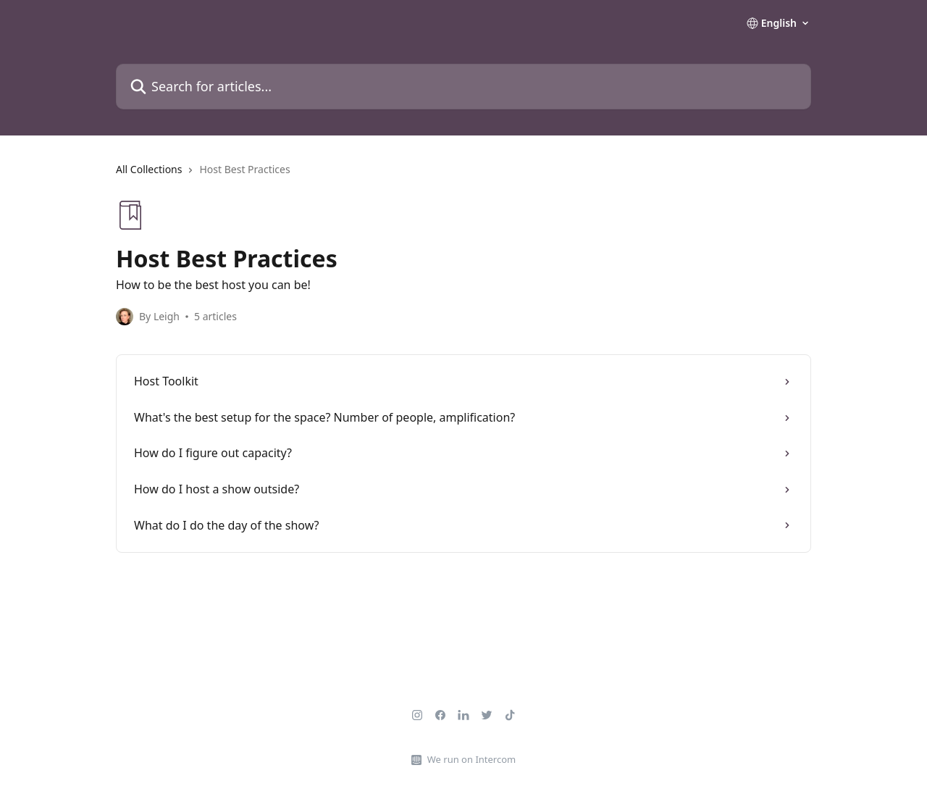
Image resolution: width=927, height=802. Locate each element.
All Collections (149, 169)
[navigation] (463, 175)
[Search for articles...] (463, 86)
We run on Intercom (471, 759)
